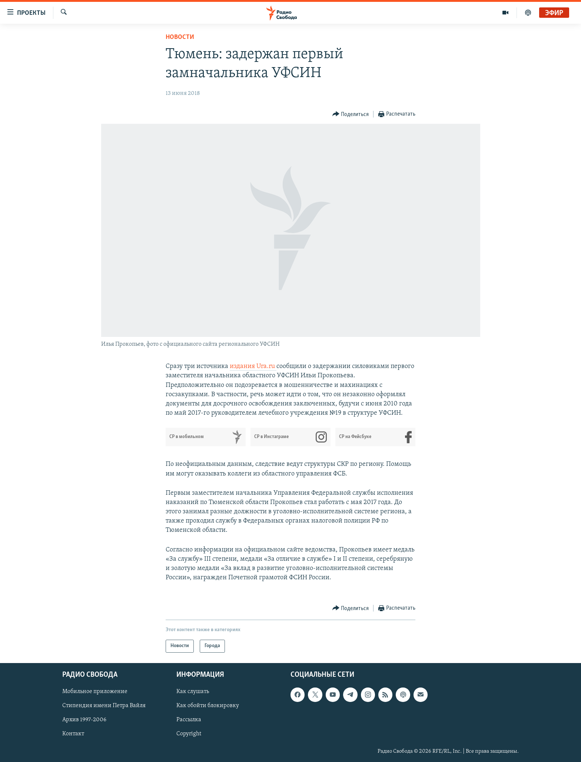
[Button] (350, 114)
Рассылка (188, 720)
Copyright (188, 734)
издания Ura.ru (253, 366)
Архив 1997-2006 (84, 720)
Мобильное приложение (94, 692)
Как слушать (192, 692)
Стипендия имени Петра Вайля (104, 706)
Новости (180, 37)
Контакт (73, 734)
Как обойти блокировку (207, 706)
